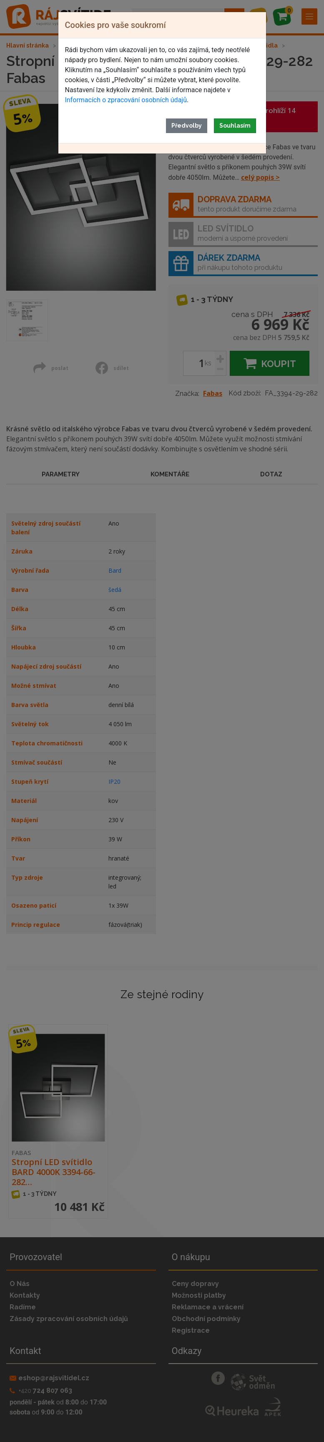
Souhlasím (235, 125)
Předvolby (186, 125)
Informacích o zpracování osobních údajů (126, 100)
